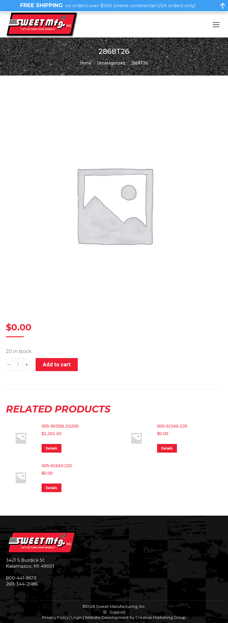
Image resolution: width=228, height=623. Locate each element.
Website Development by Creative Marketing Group (135, 617)
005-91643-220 (57, 465)
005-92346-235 (172, 426)
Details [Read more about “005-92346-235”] (167, 448)
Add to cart (57, 364)
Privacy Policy (55, 617)
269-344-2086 (22, 584)
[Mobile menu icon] (216, 25)
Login (76, 617)
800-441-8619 (21, 578)
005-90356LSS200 (60, 426)
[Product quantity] (18, 364)
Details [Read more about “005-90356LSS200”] (51, 448)
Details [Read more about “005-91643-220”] (51, 488)
